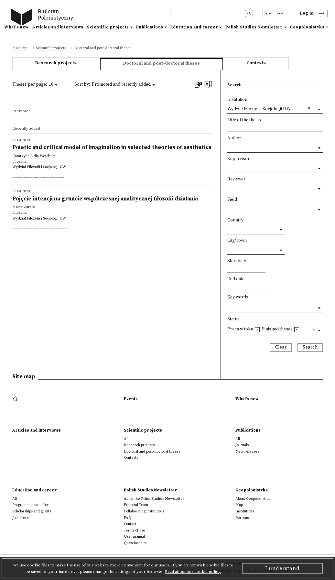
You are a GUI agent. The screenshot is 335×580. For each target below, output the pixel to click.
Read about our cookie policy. (193, 571)
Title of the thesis (244, 120)
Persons (242, 517)
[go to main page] (43, 18)
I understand (282, 568)
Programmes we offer (30, 504)
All (126, 438)
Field (232, 199)
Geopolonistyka (307, 27)
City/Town (237, 240)
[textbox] (229, 306)
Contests (256, 63)
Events (131, 399)
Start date (236, 261)
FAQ (127, 517)
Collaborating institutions (144, 511)
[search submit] (249, 13)
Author (234, 138)
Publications (149, 27)
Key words (237, 297)
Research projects (56, 63)
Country (235, 220)
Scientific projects (108, 27)
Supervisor (238, 159)
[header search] (205, 13)
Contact (130, 523)
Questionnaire (135, 543)
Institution (237, 99)
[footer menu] (16, 399)
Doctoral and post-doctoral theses (152, 451)
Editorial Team (136, 504)
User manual (134, 536)
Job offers (20, 517)
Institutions (244, 511)
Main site (20, 48)
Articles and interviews (57, 27)
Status (233, 319)
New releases (247, 451)
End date (235, 279)
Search (310, 347)
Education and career (194, 27)
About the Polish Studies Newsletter (154, 498)
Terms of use (134, 530)
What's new (16, 27)
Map (239, 504)
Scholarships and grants (31, 511)
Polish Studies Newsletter (254, 27)
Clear (281, 347)
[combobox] (54, 84)
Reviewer (236, 179)
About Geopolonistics (252, 498)
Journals (242, 445)
